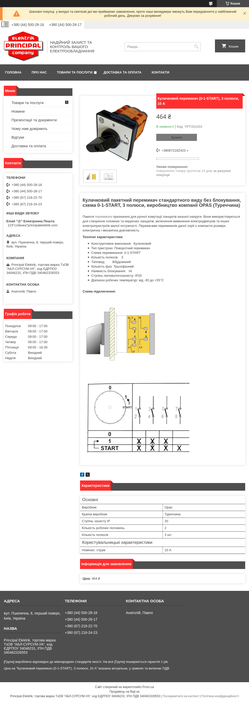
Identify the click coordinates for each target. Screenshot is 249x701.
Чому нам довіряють (29, 128)
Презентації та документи (34, 120)
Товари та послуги (74, 72)
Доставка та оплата (123, 72)
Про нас (39, 72)
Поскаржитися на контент (181, 696)
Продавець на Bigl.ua (124, 691)
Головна (13, 72)
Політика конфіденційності (220, 696)
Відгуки (17, 137)
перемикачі (103, 216)
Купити (176, 137)
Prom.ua (148, 687)
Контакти (160, 72)
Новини (18, 111)
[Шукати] (196, 46)
